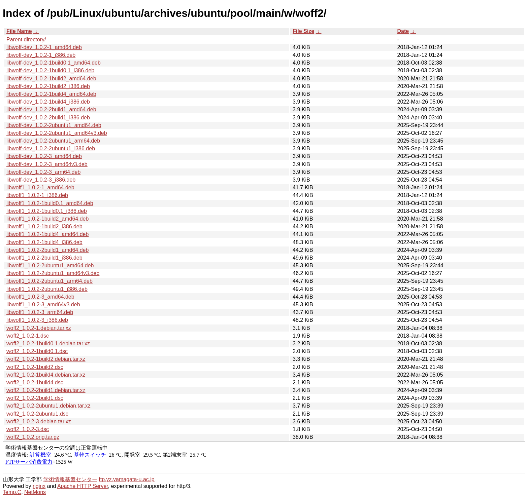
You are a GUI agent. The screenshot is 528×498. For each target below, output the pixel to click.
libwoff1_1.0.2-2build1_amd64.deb (47, 250)
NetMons (35, 492)
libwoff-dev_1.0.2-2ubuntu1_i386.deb (50, 148)
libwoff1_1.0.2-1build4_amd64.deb (47, 234)
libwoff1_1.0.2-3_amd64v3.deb (43, 304)
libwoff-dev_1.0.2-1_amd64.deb (44, 47)
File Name (19, 31)
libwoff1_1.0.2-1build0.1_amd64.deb (49, 203)
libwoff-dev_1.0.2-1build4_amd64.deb (51, 94)
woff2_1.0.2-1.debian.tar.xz (38, 328)
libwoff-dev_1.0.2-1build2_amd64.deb (51, 78)
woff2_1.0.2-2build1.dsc (34, 398)
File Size (303, 31)
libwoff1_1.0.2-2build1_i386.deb (44, 258)
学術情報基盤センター (70, 479)
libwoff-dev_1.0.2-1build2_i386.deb (48, 86)
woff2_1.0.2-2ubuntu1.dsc (37, 414)
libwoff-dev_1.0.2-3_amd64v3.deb (47, 164)
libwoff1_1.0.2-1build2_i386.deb (44, 226)
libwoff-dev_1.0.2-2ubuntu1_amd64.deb (53, 125)
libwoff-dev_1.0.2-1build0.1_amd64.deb (53, 63)
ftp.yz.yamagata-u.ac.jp (126, 479)
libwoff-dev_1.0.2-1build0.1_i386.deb (50, 70)
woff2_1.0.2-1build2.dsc (34, 367)
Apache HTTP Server (82, 486)
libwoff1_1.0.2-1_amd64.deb (40, 187)
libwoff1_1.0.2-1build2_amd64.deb (47, 219)
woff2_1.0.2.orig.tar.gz (32, 437)
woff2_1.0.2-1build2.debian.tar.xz (46, 359)
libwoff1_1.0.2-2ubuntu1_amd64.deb (50, 265)
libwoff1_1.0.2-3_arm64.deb (39, 312)
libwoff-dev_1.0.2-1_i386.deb (40, 55)
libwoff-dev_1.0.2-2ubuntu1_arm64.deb (53, 141)
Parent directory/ (26, 39)
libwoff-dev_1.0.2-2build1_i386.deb (48, 117)
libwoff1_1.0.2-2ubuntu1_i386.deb (47, 289)
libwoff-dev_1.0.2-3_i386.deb (40, 180)
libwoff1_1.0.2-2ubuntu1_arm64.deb (49, 281)
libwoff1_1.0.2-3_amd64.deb (40, 297)
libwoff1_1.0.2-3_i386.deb (37, 320)
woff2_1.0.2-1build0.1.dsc (37, 351)
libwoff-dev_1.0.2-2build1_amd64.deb (51, 109)
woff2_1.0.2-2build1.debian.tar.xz (46, 390)
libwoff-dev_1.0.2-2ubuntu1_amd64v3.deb (56, 133)
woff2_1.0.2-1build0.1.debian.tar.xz (48, 343)
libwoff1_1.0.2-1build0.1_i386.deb (46, 211)
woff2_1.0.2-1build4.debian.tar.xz (46, 375)
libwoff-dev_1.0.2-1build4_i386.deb (48, 102)
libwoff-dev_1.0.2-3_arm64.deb (43, 172)
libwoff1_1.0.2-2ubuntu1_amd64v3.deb (52, 273)
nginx (39, 486)
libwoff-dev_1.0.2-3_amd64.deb (44, 156)
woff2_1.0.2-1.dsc (27, 336)
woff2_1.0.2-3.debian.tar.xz (38, 421)
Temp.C (12, 492)
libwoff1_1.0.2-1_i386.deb (37, 195)
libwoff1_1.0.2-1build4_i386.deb (44, 242)
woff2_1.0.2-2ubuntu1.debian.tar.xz (48, 406)
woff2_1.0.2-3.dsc (27, 429)
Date (403, 31)
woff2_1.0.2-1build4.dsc (34, 382)
